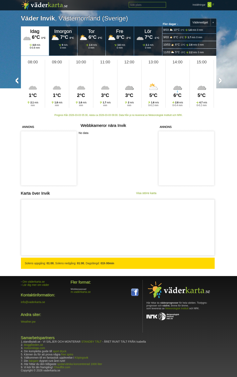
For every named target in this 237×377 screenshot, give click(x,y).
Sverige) (116, 18)
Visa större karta (146, 193)
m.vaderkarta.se (81, 291)
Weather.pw (28, 321)
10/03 (183, 44)
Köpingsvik (81, 357)
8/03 (183, 30)
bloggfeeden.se (33, 344)
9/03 (182, 37)
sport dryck (59, 351)
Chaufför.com (62, 367)
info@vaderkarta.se (33, 302)
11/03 (183, 52)
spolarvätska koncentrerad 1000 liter (79, 364)
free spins (67, 354)
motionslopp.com (34, 348)
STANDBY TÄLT (91, 341)
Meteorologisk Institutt (177, 308)
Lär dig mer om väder (36, 284)
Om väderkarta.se (34, 281)
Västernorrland (79, 18)
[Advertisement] (185, 158)
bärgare (33, 360)
